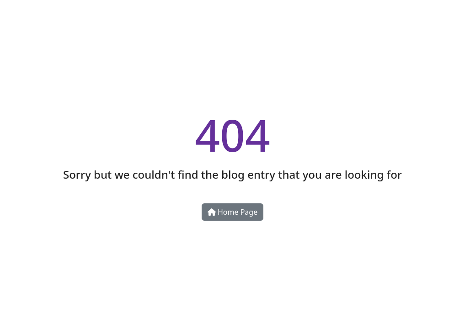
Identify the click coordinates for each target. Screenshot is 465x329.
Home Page (232, 212)
